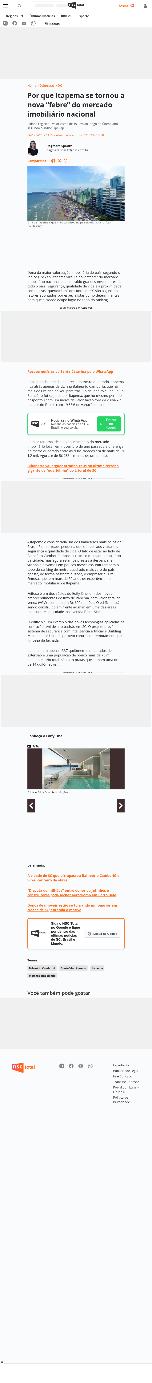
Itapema (97, 968)
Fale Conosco (122, 1076)
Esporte (83, 16)
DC (60, 85)
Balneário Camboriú (42, 968)
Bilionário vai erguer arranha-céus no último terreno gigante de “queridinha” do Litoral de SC (73, 468)
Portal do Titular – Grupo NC (126, 1089)
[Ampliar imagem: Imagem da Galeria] (76, 768)
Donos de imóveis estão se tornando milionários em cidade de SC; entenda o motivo (72, 907)
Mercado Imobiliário (42, 975)
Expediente (121, 1065)
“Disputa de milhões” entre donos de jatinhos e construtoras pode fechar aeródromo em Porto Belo (71, 892)
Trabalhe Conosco (126, 1082)
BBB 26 (66, 16)
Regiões (12, 16)
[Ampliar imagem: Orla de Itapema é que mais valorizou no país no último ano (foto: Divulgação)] (76, 216)
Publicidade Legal (125, 1071)
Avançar (121, 805)
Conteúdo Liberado (73, 968)
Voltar (31, 805)
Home (31, 85)
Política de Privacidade (121, 1099)
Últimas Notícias (42, 16)
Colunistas (46, 85)
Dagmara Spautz (59, 146)
